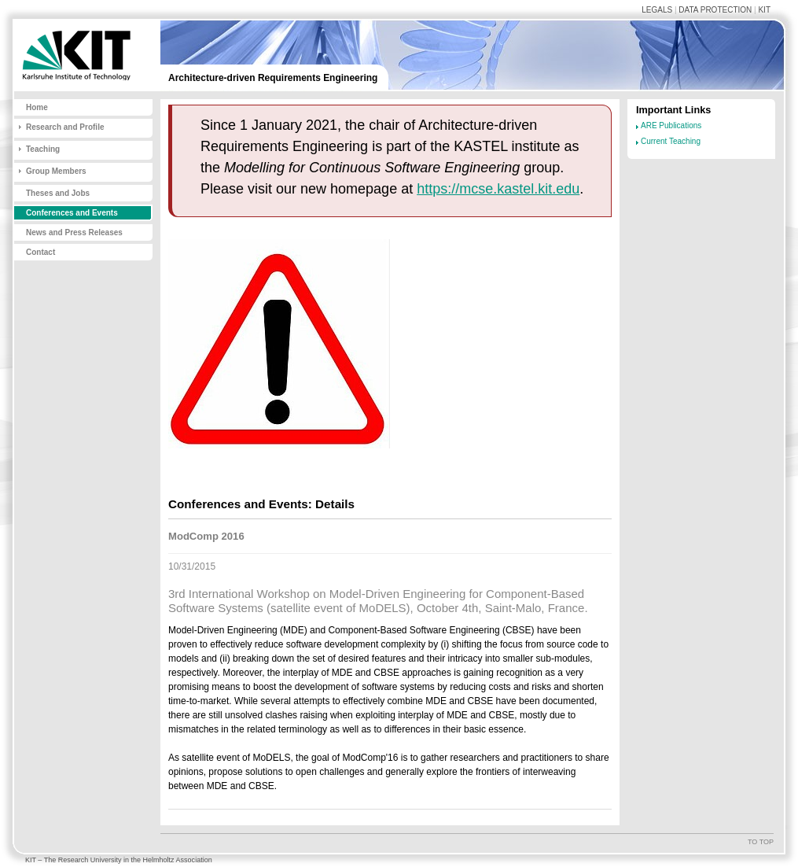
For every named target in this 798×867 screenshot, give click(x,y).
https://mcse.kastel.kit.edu (498, 189)
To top (761, 842)
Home (37, 107)
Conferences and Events (72, 212)
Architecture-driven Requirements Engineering (272, 77)
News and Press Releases (74, 232)
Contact (40, 252)
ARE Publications (671, 125)
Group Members (56, 171)
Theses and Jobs (58, 193)
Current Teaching (671, 141)
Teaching (43, 149)
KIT (764, 10)
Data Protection (715, 10)
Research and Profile (65, 127)
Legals (657, 10)
